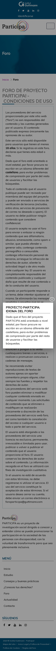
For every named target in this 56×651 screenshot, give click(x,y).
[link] (18, 10)
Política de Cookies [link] (11, 648)
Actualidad (11, 599)
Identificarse (25, 16)
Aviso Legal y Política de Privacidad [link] (33, 644)
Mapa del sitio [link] (9, 644)
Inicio (5, 79)
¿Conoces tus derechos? (18, 587)
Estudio (8, 575)
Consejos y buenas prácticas (21, 581)
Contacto (9, 606)
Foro (6, 593)
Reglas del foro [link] (29, 648)
